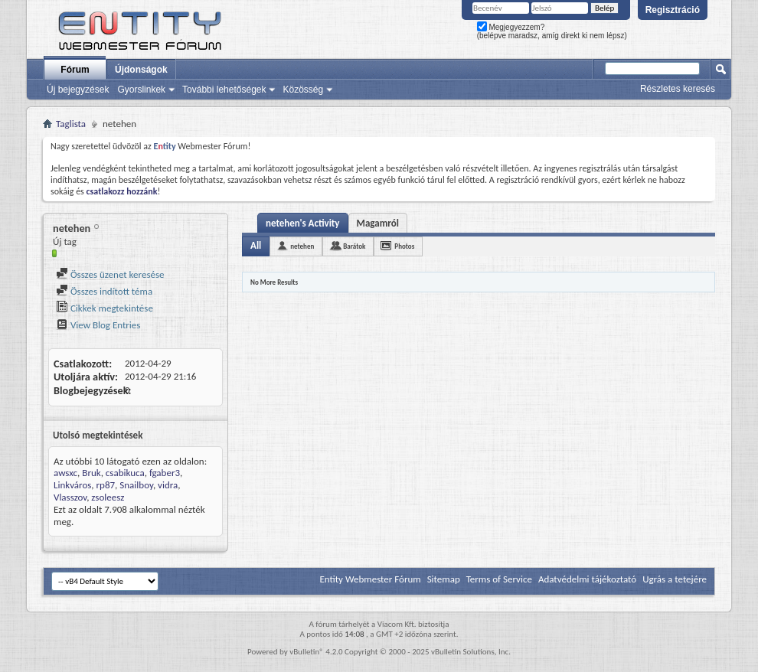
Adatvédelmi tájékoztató (587, 579)
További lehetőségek (224, 89)
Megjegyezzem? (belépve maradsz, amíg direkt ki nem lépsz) (552, 31)
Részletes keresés (677, 88)
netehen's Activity (303, 223)
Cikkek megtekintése (104, 308)
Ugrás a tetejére (674, 579)
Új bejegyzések (78, 89)
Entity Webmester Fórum (369, 579)
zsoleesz (107, 497)
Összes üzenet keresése (110, 274)
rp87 (106, 485)
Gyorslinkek (141, 89)
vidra (168, 485)
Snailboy (136, 485)
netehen (302, 246)
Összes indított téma (104, 291)
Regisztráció (672, 10)
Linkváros (72, 485)
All (255, 245)
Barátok (354, 246)
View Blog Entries (98, 325)
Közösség (303, 89)
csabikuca (125, 472)
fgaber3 (164, 472)
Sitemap (443, 579)
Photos (404, 246)
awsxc (65, 472)
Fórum (74, 69)
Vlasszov (70, 497)
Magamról (378, 223)
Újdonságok (141, 69)
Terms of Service (499, 579)
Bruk (91, 472)
